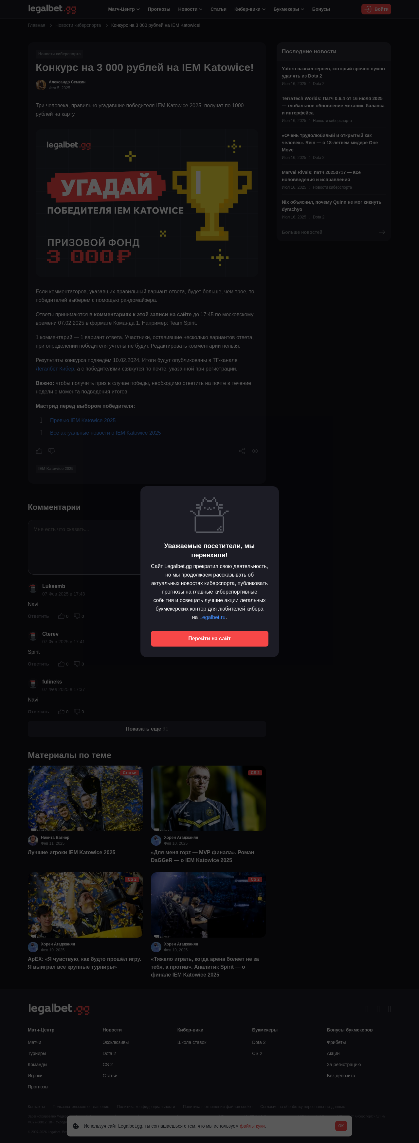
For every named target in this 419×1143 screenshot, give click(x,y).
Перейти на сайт (209, 638)
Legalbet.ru (212, 617)
